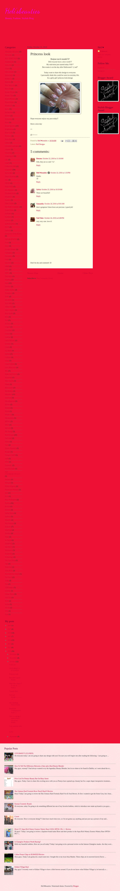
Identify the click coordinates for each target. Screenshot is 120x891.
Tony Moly (9, 571)
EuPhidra (8, 214)
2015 (9, 636)
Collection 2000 (10, 166)
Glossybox (8, 256)
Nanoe (7, 442)
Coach (7, 163)
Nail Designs (40, 144)
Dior (6, 180)
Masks (7, 384)
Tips (6, 564)
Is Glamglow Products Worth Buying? (28, 842)
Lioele (7, 347)
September (13, 736)
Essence (7, 200)
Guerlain (8, 263)
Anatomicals (9, 62)
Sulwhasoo (8, 550)
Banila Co (8, 79)
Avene (7, 68)
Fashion (7, 230)
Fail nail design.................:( (15, 697)
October (13, 662)
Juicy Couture (9, 310)
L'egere (7, 327)
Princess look (13, 674)
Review (7, 503)
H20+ (7, 270)
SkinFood (8, 530)
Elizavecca (8, 197)
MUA (7, 425)
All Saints (8, 55)
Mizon (7, 411)
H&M (7, 266)
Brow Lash (8, 133)
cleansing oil (9, 156)
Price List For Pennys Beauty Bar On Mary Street (31, 779)
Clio (6, 160)
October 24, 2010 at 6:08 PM (54, 218)
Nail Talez (40, 218)
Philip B (8, 483)
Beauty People (10, 92)
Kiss (6, 320)
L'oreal (7, 334)
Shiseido (8, 520)
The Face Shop (10, 560)
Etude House (9, 210)
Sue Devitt (8, 547)
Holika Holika (10, 290)
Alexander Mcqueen (12, 52)
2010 (9, 651)
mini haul (8, 398)
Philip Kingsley (10, 486)
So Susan (8, 540)
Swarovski (8, 554)
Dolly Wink (9, 187)
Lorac (7, 361)
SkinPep (8, 533)
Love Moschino (10, 367)
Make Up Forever (11, 374)
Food (6, 243)
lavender (8, 344)
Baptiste (8, 82)
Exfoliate (8, 217)
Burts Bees (8, 139)
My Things (8, 431)
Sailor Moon (9, 513)
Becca (7, 109)
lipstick (7, 354)
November (13, 658)
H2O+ (7, 273)
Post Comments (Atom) (45, 278)
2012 (9, 644)
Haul (6, 283)
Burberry (8, 136)
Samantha (40, 204)
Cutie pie (12, 665)
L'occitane (8, 330)
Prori (6, 496)
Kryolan (8, 324)
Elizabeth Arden (10, 193)
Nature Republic (10, 448)
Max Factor (9, 388)
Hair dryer (8, 276)
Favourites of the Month (13, 234)
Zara (6, 614)
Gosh (7, 259)
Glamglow (8, 253)
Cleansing (8, 153)
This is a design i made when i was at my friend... (15, 719)
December (13, 654)
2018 (9, 625)
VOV (7, 601)
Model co (8, 415)
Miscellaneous (10, 401)
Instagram (101, 71)
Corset (17, 816)
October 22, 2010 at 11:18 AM (53, 158)
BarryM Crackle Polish (14, 679)
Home (60, 273)
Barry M (8, 89)
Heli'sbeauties (22, 10)
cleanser (8, 149)
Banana (39, 158)
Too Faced (8, 577)
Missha (7, 405)
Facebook (101, 68)
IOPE (7, 296)
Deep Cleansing (10, 176)
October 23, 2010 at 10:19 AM (52, 189)
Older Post (88, 273)
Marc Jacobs (9, 381)
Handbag (8, 280)
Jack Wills (8, 303)
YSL (6, 611)
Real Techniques (10, 500)
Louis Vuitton (9, 364)
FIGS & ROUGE (11, 239)
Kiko (6, 317)
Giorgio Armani (10, 249)
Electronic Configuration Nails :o (15, 711)
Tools (7, 581)
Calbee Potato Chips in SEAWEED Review (29, 854)
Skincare (8, 527)
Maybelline (9, 391)
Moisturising (9, 418)
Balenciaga (8, 75)
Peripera (8, 479)
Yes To (7, 608)
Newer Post (32, 273)
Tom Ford (8, 567)
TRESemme (9, 587)
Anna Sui (8, 65)
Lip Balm (8, 351)
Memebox (8, 394)
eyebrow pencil (10, 224)
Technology (9, 557)
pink (6, 493)
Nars (6, 445)
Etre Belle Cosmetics (12, 207)
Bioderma (8, 119)
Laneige (7, 337)
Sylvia (38, 189)
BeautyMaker (9, 102)
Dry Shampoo (9, 190)
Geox (7, 246)
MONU (7, 421)
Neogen (7, 452)
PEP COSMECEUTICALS (12, 473)
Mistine (7, 408)
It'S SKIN (8, 300)
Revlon (7, 506)
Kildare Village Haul (22, 867)
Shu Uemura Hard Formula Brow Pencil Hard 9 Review (34, 791)
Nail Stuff (8, 438)
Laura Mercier (10, 340)
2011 (9, 647)
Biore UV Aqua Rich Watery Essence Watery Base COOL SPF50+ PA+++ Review (43, 829)
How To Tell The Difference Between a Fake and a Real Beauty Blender (39, 766)
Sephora (8, 516)
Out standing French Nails (14, 704)
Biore (7, 122)
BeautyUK (8, 106)
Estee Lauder (9, 203)
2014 (9, 640)
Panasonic (8, 465)
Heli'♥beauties (41, 173)
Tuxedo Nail (13, 691)
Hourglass (8, 293)
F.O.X (7, 227)
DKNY (7, 183)
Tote (6, 584)
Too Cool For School (12, 574)
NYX (7, 462)
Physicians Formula (11, 490)
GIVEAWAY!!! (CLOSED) (14, 670)
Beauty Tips (9, 95)
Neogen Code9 (10, 455)
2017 (9, 629)
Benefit (7, 116)
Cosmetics (8, 170)
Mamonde (8, 377)
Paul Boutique (10, 469)
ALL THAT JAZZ (11, 58)
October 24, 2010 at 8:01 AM (54, 204)
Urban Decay (9, 594)
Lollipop (8, 357)
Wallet (7, 604)
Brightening (9, 129)
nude (6, 458)
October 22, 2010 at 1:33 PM (60, 173)
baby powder (9, 72)
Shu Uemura (9, 523)
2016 (9, 633)
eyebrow (8, 220)
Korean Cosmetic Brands (23, 804)
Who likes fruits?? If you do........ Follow (15, 686)
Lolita (11, 732)
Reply (38, 165)
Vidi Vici (8, 597)
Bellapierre (8, 112)
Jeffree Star (9, 307)
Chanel (7, 143)
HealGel (8, 286)
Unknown (103, 51)
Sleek (7, 537)
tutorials (8, 591)
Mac (6, 371)
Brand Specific (10, 126)
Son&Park (8, 544)
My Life (8, 428)
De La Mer (8, 173)
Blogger (76, 886)
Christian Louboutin (12, 146)
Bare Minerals (10, 85)
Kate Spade (9, 313)
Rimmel (7, 510)
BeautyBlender (10, 99)
